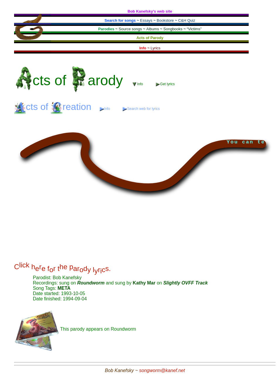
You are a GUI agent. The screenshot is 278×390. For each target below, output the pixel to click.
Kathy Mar (145, 282)
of (71, 80)
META (63, 288)
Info (138, 84)
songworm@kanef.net (162, 370)
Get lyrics (165, 84)
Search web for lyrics (141, 109)
